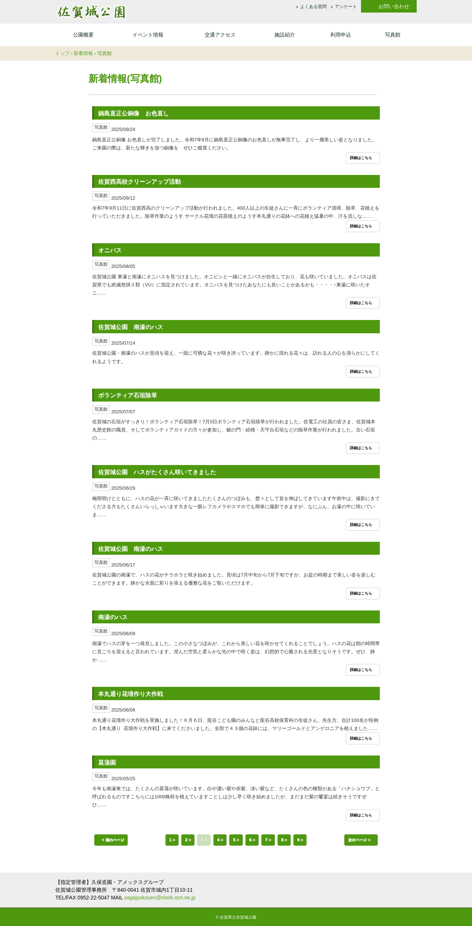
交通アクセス (220, 35)
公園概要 (83, 35)
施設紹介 (284, 35)
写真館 (392, 35)
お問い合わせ (393, 6)
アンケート (346, 7)
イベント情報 (147, 35)
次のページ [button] (357, 840)
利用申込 (340, 35)
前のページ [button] (114, 840)
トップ (62, 53)
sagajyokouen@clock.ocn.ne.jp (159, 898)
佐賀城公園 (91, 12)
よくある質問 (313, 7)
